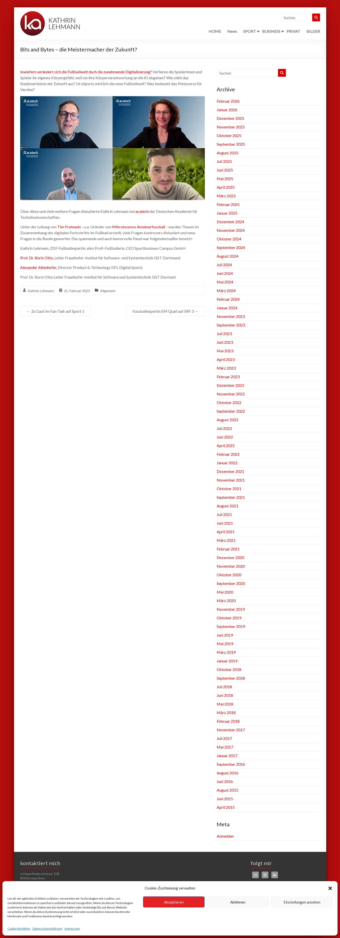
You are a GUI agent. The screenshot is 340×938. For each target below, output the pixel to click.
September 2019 (231, 626)
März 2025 (226, 195)
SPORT (249, 31)
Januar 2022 (227, 462)
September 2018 (231, 678)
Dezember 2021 (230, 471)
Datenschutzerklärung (47, 928)
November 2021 (231, 480)
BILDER (313, 31)
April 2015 (226, 807)
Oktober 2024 (229, 238)
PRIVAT (293, 31)
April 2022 (226, 445)
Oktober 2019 (229, 617)
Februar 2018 (228, 721)
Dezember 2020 (230, 557)
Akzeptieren (174, 902)
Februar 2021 (228, 549)
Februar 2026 (228, 101)
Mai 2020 (225, 592)
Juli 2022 (224, 428)
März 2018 (226, 712)
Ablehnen (237, 902)
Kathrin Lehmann (41, 291)
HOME (215, 31)
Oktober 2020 (229, 574)
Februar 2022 (228, 454)
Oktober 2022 (229, 402)
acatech (142, 211)
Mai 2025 (225, 178)
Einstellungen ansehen (302, 902)
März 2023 (226, 368)
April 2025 (226, 187)
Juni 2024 (225, 273)
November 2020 (231, 566)
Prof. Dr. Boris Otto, (37, 257)
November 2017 (231, 729)
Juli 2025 (224, 161)
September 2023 (231, 325)
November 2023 (231, 316)
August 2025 (227, 152)
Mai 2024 (225, 282)
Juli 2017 (224, 738)
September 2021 (231, 497)
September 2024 (231, 247)
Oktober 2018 (229, 669)
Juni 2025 (225, 170)
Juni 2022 (225, 437)
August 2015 (227, 790)
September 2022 (231, 411)
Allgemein (107, 291)
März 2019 (226, 652)
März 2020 (226, 600)
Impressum (72, 928)
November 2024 (231, 230)
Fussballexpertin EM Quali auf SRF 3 (165, 311)
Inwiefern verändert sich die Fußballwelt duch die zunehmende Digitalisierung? (86, 71)
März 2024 (226, 290)
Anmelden (225, 836)
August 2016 (227, 772)
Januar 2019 (227, 660)
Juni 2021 (225, 523)
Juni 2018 (225, 695)
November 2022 (231, 393)
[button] (330, 888)
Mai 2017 (225, 747)
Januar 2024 (227, 307)
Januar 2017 (227, 755)
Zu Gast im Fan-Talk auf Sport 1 (55, 311)
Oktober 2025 (229, 135)
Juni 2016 (225, 781)
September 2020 (231, 583)
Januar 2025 (227, 213)
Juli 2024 (224, 264)
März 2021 (226, 540)
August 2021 (227, 505)
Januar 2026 (227, 109)
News (232, 31)
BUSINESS (271, 31)
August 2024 (227, 256)
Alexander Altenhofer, (38, 267)
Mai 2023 (225, 350)
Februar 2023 (228, 376)
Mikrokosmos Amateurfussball (138, 226)
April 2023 (226, 359)
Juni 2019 (225, 635)
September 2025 (231, 144)
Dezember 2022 (230, 385)
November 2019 (231, 609)
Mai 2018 (225, 704)
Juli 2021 (224, 514)
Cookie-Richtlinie (18, 928)
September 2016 (231, 764)
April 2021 (226, 531)
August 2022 (227, 419)
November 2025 (231, 127)
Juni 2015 (225, 798)
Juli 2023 (224, 333)
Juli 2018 (224, 686)
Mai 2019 (225, 643)
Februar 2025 (228, 204)
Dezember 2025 (230, 118)
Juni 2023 (225, 342)
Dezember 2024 (230, 221)
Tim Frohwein (69, 226)
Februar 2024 (228, 299)
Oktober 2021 (229, 488)
